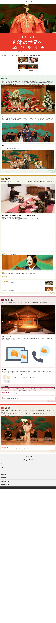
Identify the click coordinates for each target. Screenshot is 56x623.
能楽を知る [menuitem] (3, 477)
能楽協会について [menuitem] (5, 484)
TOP (2, 51)
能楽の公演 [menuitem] (3, 474)
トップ (2, 463)
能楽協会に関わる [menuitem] (5, 481)
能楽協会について (8, 51)
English (2, 467)
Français (3, 470)
